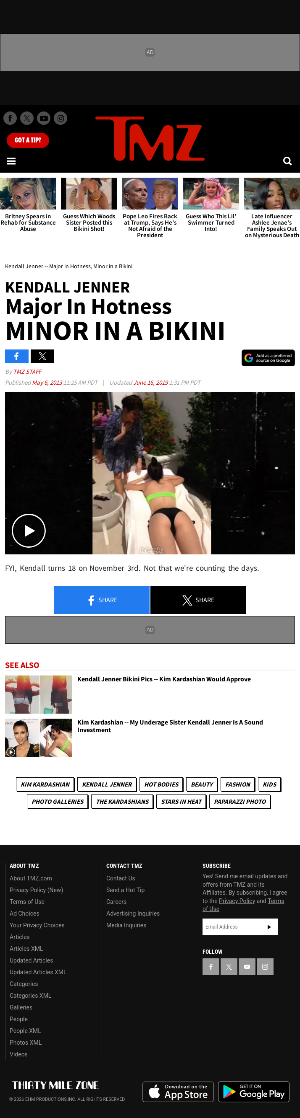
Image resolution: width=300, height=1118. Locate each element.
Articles (20, 937)
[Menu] (12, 161)
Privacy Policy (237, 901)
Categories (24, 984)
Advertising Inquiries (133, 913)
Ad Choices (24, 913)
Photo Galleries (57, 801)
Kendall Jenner (107, 784)
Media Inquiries (126, 925)
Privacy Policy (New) (36, 890)
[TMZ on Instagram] (60, 118)
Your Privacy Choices (37, 925)
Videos (19, 1054)
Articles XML (26, 948)
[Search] (288, 161)
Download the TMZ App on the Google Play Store (253, 1091)
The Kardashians (122, 801)
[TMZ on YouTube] (247, 966)
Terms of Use (27, 901)
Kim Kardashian (45, 784)
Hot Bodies (161, 784)
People (19, 1019)
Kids (269, 784)
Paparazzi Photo (240, 801)
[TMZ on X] (27, 118)
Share (101, 600)
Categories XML (30, 995)
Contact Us (120, 878)
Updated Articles (31, 960)
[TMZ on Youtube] (43, 118)
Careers (116, 901)
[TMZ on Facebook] (10, 118)
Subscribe (269, 927)
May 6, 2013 (47, 382)
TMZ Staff (27, 371)
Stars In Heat (181, 801)
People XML (25, 1030)
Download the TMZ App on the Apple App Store (178, 1092)
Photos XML (26, 1042)
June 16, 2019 (151, 382)
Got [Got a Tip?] (28, 140)
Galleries (21, 1007)
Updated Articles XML (38, 972)
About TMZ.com (31, 878)
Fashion (237, 784)
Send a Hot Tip (125, 890)
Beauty (202, 784)
